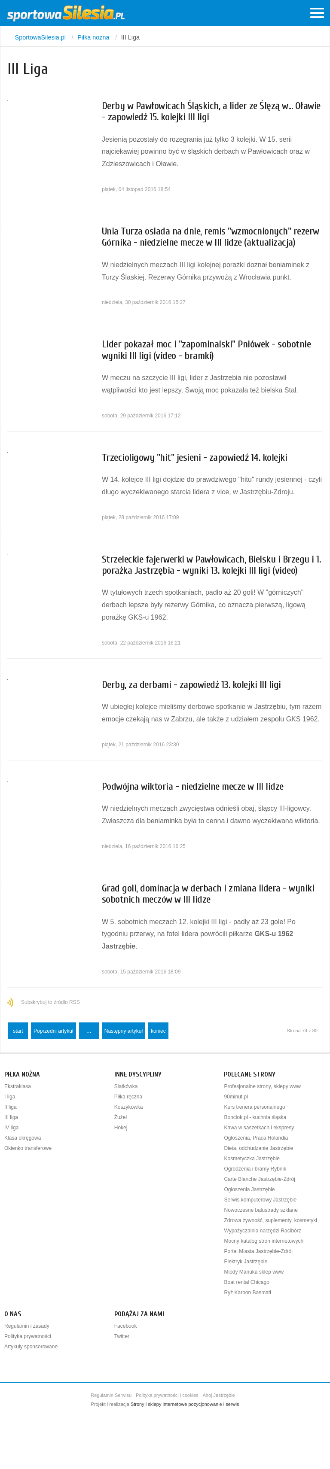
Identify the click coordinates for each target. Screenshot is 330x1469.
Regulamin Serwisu (111, 1395)
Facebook (125, 1326)
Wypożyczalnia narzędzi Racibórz (262, 1231)
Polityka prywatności (27, 1336)
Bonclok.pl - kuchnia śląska (255, 1117)
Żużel (120, 1117)
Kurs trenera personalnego (254, 1107)
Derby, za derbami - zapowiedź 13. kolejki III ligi (191, 684)
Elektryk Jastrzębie (245, 1262)
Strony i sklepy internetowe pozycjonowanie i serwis (185, 1404)
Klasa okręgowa (22, 1138)
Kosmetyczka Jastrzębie (251, 1159)
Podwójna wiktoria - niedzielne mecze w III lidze (193, 786)
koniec (158, 1031)
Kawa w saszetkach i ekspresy (259, 1128)
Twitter (121, 1336)
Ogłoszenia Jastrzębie (249, 1189)
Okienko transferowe (28, 1148)
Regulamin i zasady (26, 1326)
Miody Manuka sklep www (254, 1272)
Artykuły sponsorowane (31, 1347)
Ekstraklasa (17, 1086)
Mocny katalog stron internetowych (263, 1241)
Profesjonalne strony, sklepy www (262, 1086)
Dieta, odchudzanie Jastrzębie (258, 1148)
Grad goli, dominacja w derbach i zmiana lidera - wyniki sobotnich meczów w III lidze (208, 893)
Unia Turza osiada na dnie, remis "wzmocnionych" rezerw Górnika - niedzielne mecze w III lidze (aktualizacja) (210, 236)
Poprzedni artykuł (53, 1031)
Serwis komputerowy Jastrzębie (260, 1200)
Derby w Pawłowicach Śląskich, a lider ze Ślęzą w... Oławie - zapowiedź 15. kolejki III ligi (211, 111)
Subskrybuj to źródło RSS (50, 1002)
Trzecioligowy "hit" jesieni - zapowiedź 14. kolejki (194, 457)
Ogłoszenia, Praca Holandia (256, 1138)
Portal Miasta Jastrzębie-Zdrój (258, 1251)
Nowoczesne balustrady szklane (260, 1210)
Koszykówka (128, 1107)
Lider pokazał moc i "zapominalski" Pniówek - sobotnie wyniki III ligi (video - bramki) (206, 349)
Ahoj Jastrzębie (219, 1395)
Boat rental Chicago (246, 1282)
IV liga (11, 1128)
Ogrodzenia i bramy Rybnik (255, 1169)
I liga (9, 1097)
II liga (10, 1107)
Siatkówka (126, 1086)
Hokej (121, 1128)
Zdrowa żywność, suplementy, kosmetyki (270, 1220)
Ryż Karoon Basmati (247, 1293)
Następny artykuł (123, 1031)
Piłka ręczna (128, 1097)
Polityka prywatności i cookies (167, 1395)
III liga (11, 1117)
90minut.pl (236, 1097)
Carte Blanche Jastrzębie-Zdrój (259, 1179)
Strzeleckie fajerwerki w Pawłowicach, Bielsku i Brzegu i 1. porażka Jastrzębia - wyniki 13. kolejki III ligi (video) (211, 565)
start (18, 1031)
